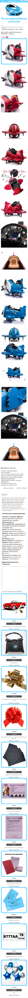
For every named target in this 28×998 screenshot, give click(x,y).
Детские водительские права (14, 811)
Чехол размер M (14, 662)
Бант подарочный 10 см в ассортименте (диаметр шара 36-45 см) (14, 737)
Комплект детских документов (14, 883)
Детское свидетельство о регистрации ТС (14, 847)
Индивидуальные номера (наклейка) (14, 956)
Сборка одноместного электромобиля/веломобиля (13, 626)
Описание (4, 494)
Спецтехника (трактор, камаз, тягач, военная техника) (12, 28)
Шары (14, 992)
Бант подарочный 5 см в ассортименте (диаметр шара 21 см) (14, 700)
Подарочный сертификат (14, 920)
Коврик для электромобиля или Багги (13, 774)
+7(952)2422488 (12, 1)
